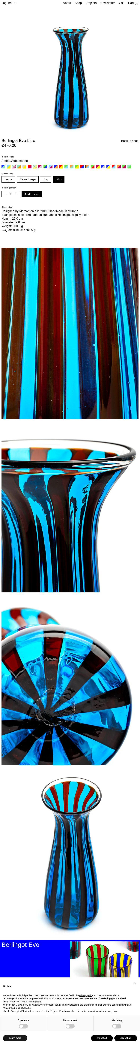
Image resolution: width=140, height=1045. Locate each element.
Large (8, 179)
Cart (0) (133, 3)
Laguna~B (8, 3)
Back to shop (130, 140)
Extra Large (28, 179)
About (67, 3)
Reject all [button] (102, 1038)
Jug (45, 179)
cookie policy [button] (34, 1001)
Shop (78, 3)
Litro (59, 179)
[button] (135, 983)
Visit (121, 3)
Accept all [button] (125, 1038)
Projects (91, 3)
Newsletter (107, 3)
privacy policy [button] (86, 995)
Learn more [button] (15, 1038)
